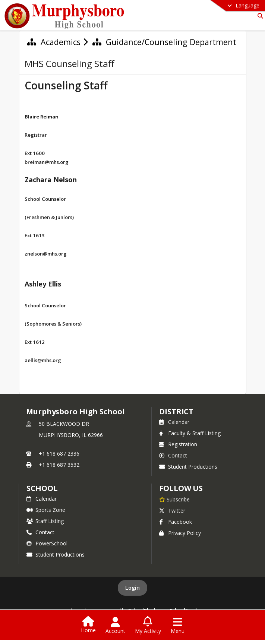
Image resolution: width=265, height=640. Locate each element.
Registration (178, 444)
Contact (173, 455)
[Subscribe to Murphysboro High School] (174, 499)
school (41, 488)
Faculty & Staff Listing (190, 433)
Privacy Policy (180, 532)
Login (132, 587)
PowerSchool (46, 543)
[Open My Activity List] (148, 625)
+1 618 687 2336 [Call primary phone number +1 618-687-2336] (59, 453)
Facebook (175, 521)
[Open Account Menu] (115, 625)
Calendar (174, 421)
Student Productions (188, 466)
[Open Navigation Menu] (177, 625)
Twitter (172, 510)
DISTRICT (176, 411)
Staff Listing (45, 521)
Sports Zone (45, 509)
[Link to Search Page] (259, 15)
